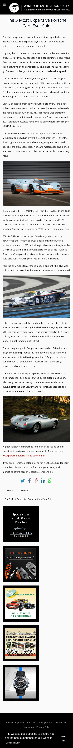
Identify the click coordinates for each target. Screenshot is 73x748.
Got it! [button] (63, 738)
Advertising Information (18, 722)
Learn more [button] (13, 742)
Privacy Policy (43, 727)
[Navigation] (4, 4)
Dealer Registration (43, 722)
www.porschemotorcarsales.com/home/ (24, 455)
